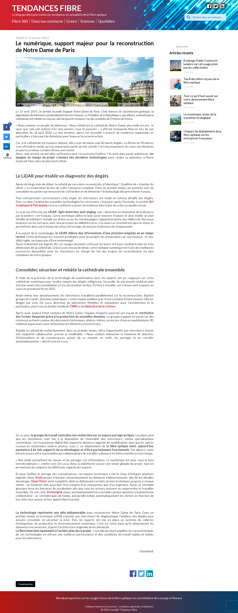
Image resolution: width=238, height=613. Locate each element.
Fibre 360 (20, 21)
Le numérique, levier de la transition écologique (199, 115)
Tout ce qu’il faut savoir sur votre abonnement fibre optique (200, 99)
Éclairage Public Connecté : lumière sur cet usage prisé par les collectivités (201, 64)
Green (71, 21)
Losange (163, 598)
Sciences (87, 21)
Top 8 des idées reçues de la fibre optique (201, 80)
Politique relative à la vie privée (101, 606)
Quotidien (106, 21)
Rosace (177, 598)
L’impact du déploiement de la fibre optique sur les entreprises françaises (202, 134)
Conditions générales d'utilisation (136, 606)
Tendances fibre (182, 47)
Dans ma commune (47, 21)
